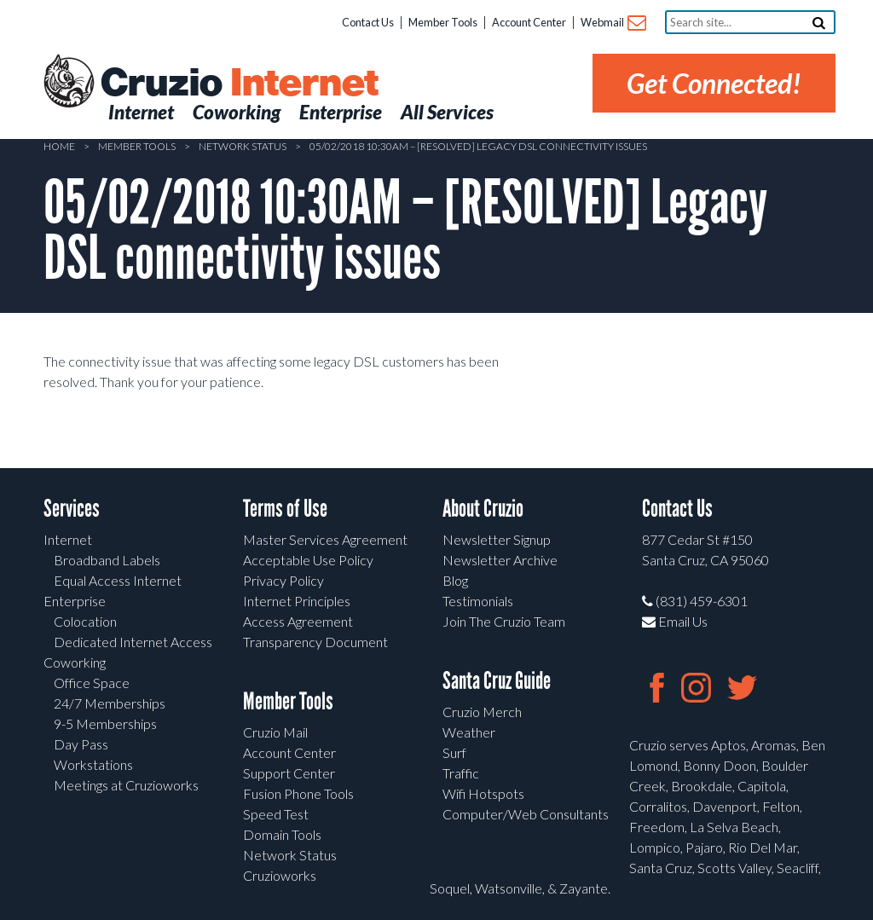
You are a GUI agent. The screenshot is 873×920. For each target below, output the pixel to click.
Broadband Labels (107, 560)
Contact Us (368, 22)
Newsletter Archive (500, 560)
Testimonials (477, 601)
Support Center (289, 773)
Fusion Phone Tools (298, 793)
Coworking (74, 662)
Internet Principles (296, 601)
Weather (468, 732)
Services (71, 509)
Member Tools (442, 22)
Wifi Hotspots (483, 793)
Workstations (93, 764)
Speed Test (276, 814)
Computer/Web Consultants (525, 814)
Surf (454, 752)
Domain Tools (282, 834)
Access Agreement (298, 621)
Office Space (92, 682)
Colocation (85, 621)
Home (59, 146)
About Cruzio (482, 509)
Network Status (242, 146)
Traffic (460, 773)
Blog (455, 580)
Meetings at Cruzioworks (126, 785)
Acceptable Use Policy (308, 560)
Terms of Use (285, 509)
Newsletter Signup (496, 539)
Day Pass (81, 744)
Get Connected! (714, 83)
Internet (67, 539)
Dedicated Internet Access (133, 642)
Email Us (675, 621)
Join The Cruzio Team (503, 621)
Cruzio (239, 83)
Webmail (613, 23)
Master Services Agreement (325, 539)
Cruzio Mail (275, 732)
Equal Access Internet (118, 580)
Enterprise (74, 601)
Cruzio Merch (482, 711)
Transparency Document (315, 642)
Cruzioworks (279, 875)
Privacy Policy (283, 580)
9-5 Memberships (105, 723)
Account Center (529, 22)
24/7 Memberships (109, 703)
